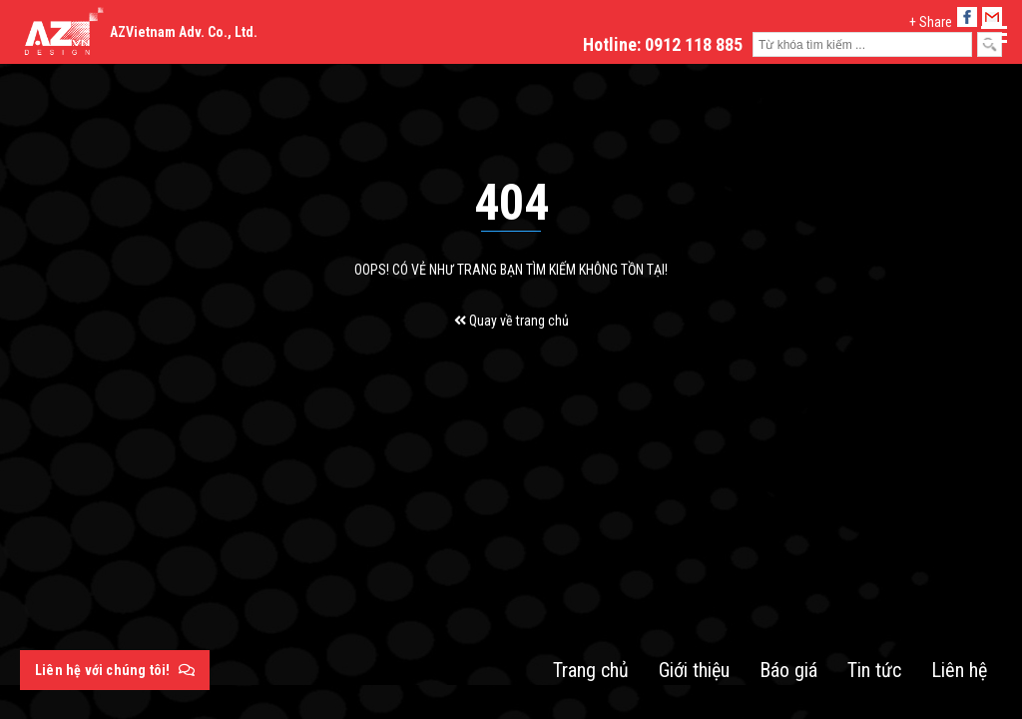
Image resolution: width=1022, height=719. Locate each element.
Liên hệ (959, 670)
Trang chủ (591, 670)
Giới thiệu (694, 670)
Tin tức (874, 670)
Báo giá (788, 670)
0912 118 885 (694, 44)
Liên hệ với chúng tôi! (115, 670)
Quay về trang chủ (511, 321)
